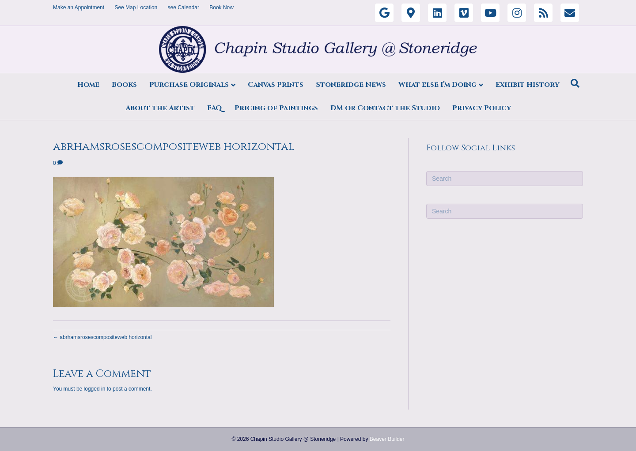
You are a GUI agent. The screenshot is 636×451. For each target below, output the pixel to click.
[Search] (575, 83)
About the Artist (160, 108)
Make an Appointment (78, 7)
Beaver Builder (387, 439)
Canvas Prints (275, 84)
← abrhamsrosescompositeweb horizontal (102, 337)
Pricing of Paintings (276, 108)
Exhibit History (527, 84)
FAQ (214, 108)
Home (88, 84)
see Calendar (183, 7)
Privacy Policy (481, 108)
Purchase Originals (189, 84)
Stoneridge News (351, 84)
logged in (95, 389)
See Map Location (135, 7)
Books (124, 84)
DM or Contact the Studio (385, 108)
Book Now (221, 7)
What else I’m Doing (437, 84)
